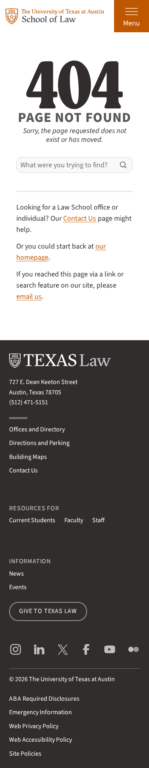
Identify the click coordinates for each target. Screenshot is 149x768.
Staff (98, 520)
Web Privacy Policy (33, 726)
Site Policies (25, 753)
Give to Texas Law (48, 611)
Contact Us (79, 218)
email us (29, 296)
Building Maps (28, 457)
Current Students (32, 520)
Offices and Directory (37, 429)
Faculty (73, 520)
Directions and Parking (39, 443)
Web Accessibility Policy (40, 739)
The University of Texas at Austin (72, 679)
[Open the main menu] (131, 16)
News (16, 573)
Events (18, 587)
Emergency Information (40, 712)
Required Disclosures (44, 698)
